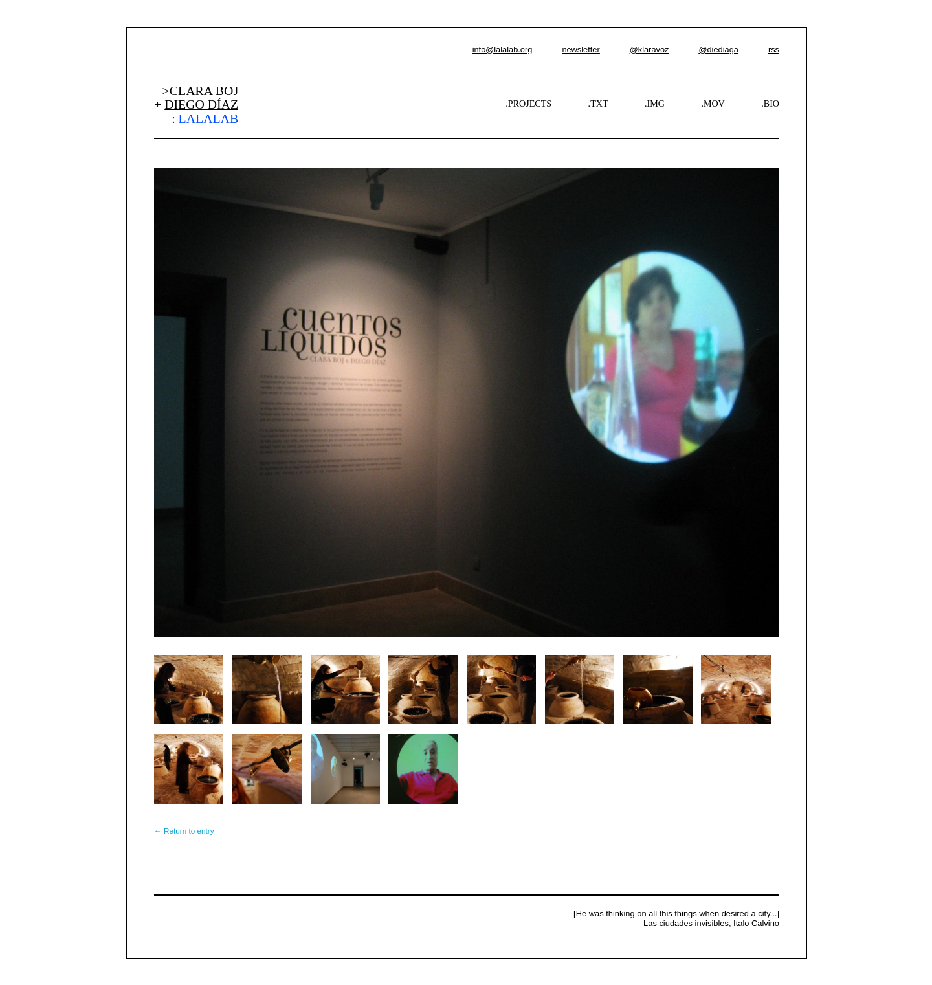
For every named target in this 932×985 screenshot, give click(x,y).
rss (773, 49)
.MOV (712, 103)
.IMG (655, 103)
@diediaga (718, 49)
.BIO (770, 103)
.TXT (598, 103)
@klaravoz (649, 49)
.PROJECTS (528, 103)
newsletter (580, 49)
